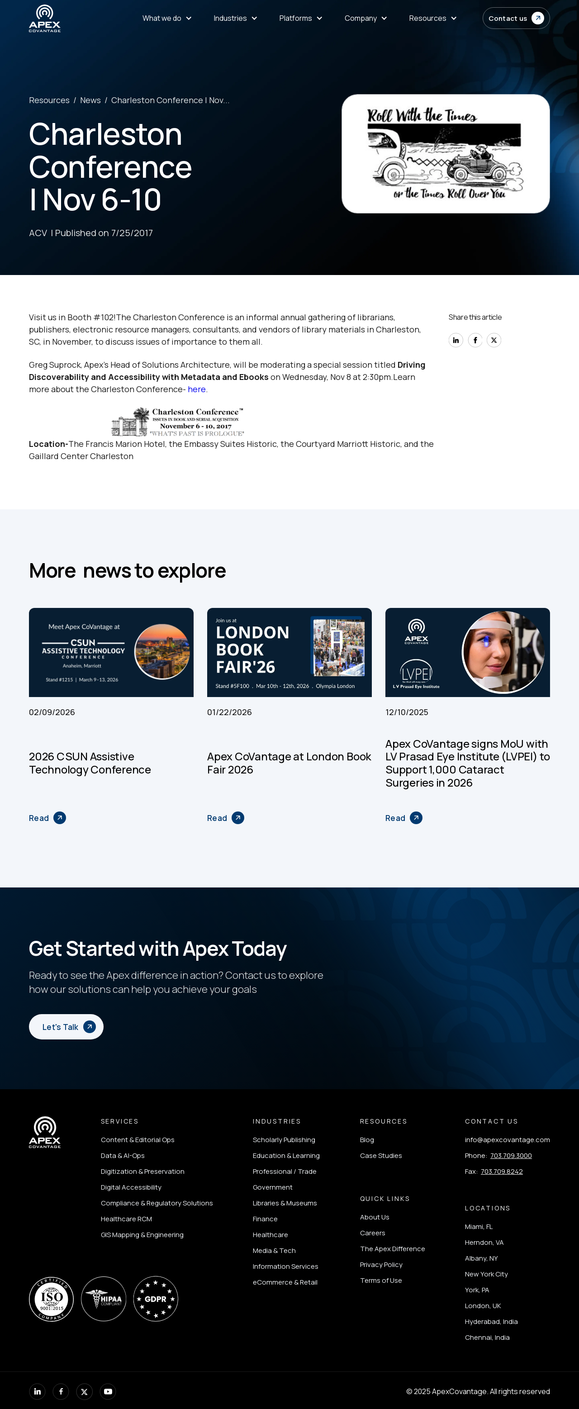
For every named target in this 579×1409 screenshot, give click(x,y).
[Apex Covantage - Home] (73, 18)
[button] (517, 18)
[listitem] (157, 1139)
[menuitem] (167, 18)
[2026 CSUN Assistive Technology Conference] (47, 817)
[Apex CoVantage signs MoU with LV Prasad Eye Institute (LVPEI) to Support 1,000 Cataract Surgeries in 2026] (403, 817)
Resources (49, 100)
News (90, 100)
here (197, 389)
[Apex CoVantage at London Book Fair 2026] (225, 817)
